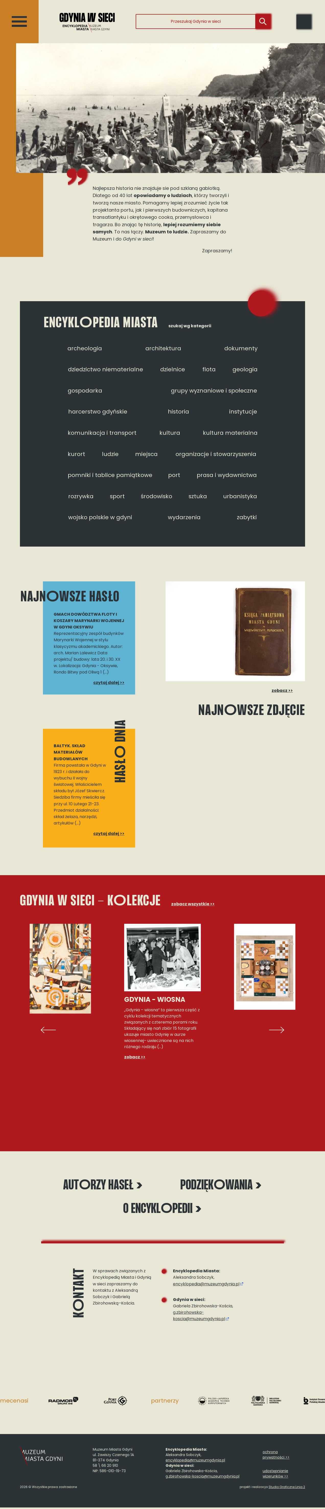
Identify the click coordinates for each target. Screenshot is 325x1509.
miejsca (146, 454)
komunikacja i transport (102, 433)
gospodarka (85, 391)
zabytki (247, 517)
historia (178, 412)
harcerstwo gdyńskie (97, 412)
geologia (245, 369)
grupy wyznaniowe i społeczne (214, 391)
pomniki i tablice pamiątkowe (110, 475)
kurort (76, 454)
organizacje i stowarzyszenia (216, 454)
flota (209, 369)
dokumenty (241, 348)
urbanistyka (240, 496)
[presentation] (48, 1030)
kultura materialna (230, 433)
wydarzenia (184, 517)
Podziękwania (220, 1186)
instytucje (243, 412)
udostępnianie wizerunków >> (275, 1475)
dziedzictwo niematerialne (105, 369)
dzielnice (172, 369)
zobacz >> (281, 690)
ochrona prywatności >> (276, 1456)
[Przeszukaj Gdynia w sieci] (196, 21)
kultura (169, 433)
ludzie (110, 454)
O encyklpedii (162, 1210)
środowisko (156, 496)
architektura (163, 348)
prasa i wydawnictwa (227, 475)
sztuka (198, 496)
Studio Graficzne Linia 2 (287, 1488)
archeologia (84, 348)
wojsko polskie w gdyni (100, 517)
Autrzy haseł (103, 1186)
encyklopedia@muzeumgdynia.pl (206, 1285)
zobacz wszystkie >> (193, 904)
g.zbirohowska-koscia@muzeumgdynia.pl (199, 1317)
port (174, 475)
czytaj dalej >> (108, 683)
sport (117, 496)
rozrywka (81, 496)
